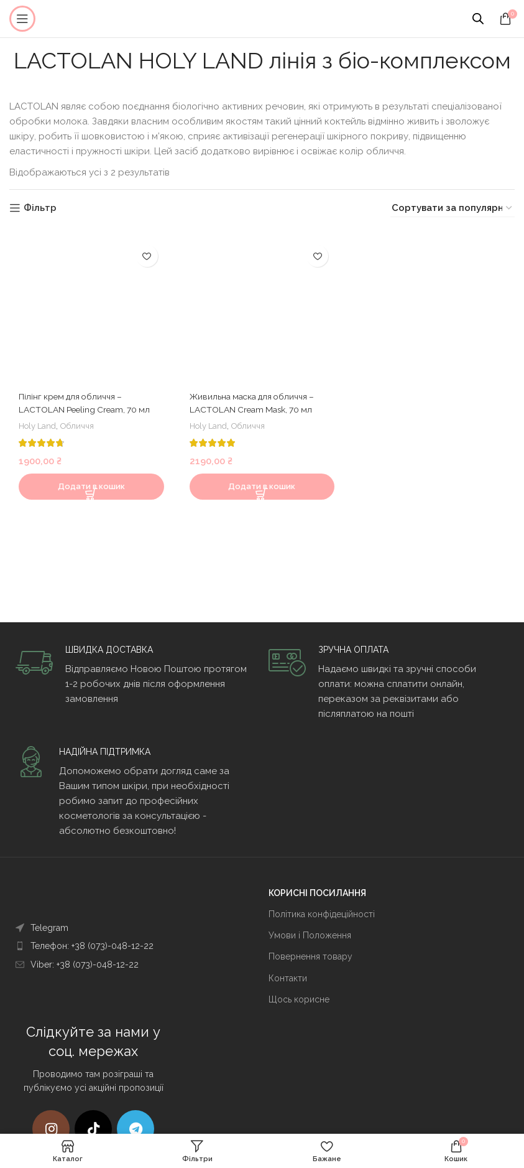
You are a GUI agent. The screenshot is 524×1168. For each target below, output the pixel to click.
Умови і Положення (310, 935)
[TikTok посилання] (93, 1128)
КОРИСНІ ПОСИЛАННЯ (317, 893)
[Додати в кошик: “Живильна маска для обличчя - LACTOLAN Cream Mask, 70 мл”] (262, 496)
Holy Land (39, 435)
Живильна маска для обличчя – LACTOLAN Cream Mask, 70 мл (258, 405)
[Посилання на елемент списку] (117, 928)
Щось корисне (299, 999)
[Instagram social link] (51, 1128)
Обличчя (83, 435)
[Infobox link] (135, 675)
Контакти (288, 978)
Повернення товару (310, 956)
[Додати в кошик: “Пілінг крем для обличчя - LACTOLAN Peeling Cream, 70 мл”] (89, 496)
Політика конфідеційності (322, 914)
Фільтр (40, 208)
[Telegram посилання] (135, 1128)
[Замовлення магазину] (452, 208)
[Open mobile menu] (22, 18)
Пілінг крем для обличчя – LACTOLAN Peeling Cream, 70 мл (84, 405)
